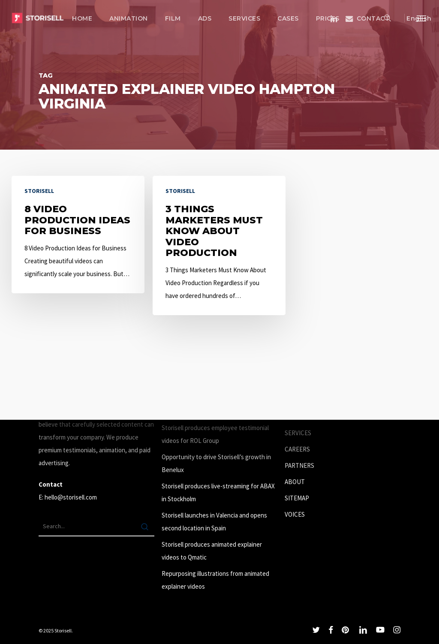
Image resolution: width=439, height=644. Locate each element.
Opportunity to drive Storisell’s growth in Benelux (216, 463)
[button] (422, 18)
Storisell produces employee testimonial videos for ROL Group (215, 434)
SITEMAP (297, 498)
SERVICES (298, 433)
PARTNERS (299, 465)
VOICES (295, 514)
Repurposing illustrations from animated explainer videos (215, 579)
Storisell (39, 191)
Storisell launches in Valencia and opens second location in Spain (214, 521)
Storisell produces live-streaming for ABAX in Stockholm (218, 492)
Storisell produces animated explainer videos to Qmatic (212, 550)
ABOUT (295, 482)
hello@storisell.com (71, 497)
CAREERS (297, 449)
